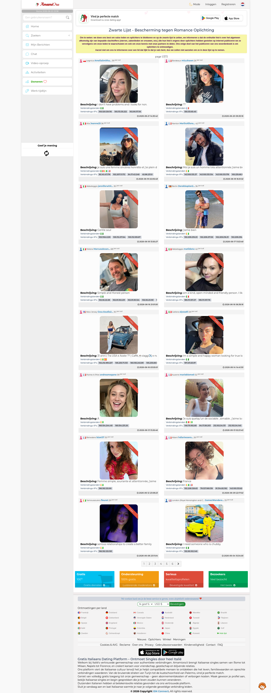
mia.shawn (187, 60)
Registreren (228, 4)
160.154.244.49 (105, 426)
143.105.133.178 (222, 174)
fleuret (104, 500)
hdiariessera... (185, 437)
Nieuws (141, 639)
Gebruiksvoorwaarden (169, 644)
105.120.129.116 (105, 112)
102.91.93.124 (133, 300)
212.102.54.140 (234, 426)
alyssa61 (184, 311)
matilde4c (189, 249)
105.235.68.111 (152, 363)
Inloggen (210, 4)
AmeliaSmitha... (102, 60)
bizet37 (100, 437)
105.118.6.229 (104, 237)
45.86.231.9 (147, 174)
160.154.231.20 (121, 426)
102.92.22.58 (104, 300)
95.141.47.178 (104, 174)
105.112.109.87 (134, 237)
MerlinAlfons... (187, 123)
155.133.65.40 (190, 112)
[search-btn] (68, 18)
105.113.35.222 (121, 112)
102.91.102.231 (119, 300)
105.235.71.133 (121, 363)
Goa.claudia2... (105, 311)
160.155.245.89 (137, 363)
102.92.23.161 (147, 300)
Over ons (137, 644)
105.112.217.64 (119, 237)
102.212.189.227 (106, 363)
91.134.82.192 (221, 488)
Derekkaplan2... (186, 186)
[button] (118, 60)
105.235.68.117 (238, 174)
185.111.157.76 (204, 300)
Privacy (149, 644)
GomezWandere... (214, 500)
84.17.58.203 (205, 426)
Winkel (167, 639)
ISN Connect (161, 691)
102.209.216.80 (238, 237)
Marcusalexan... (102, 249)
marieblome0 (187, 374)
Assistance (262, 686)
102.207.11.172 (119, 174)
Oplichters (154, 639)
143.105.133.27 (190, 174)
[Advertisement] (161, 18)
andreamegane (108, 374)
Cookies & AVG (109, 644)
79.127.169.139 (206, 488)
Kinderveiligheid (194, 644)
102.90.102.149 (190, 551)
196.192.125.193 (105, 551)
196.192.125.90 (105, 488)
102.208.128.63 (191, 488)
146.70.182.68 (190, 426)
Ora (47, 4)
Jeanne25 (95, 123)
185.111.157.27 (190, 300)
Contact (211, 644)
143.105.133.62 (236, 488)
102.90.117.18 (135, 112)
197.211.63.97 (190, 363)
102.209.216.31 (222, 237)
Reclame (125, 644)
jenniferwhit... (105, 186)
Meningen (179, 639)
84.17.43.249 (133, 174)
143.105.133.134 (206, 174)
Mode (194, 4)
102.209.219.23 (190, 237)
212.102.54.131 (219, 426)
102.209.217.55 (206, 237)
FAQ (220, 644)
